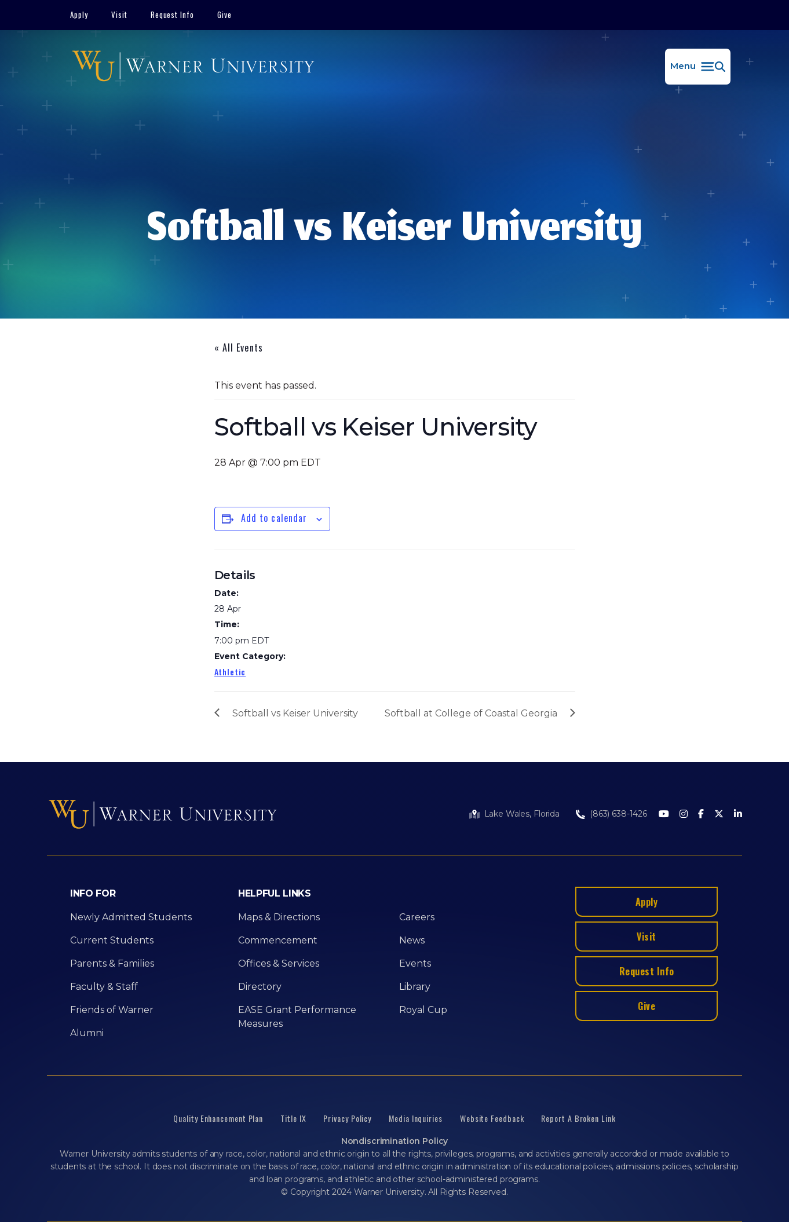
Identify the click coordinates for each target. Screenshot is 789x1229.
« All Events (238, 347)
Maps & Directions (279, 917)
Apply (79, 14)
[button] (697, 67)
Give (224, 14)
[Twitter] (719, 815)
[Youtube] (664, 815)
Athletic (230, 671)
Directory (260, 986)
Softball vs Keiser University (295, 713)
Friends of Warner (112, 1009)
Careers (416, 917)
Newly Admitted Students (131, 917)
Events (415, 963)
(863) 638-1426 (618, 814)
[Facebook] (701, 815)
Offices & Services (278, 963)
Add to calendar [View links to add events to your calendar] (274, 518)
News (412, 940)
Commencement (277, 940)
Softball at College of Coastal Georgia (471, 713)
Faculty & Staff (104, 986)
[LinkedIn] (738, 815)
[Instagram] (684, 815)
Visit (119, 14)
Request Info (173, 14)
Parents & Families (112, 963)
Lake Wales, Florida (522, 814)
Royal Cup (423, 1009)
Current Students (112, 940)
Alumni (87, 1032)
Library (414, 986)
